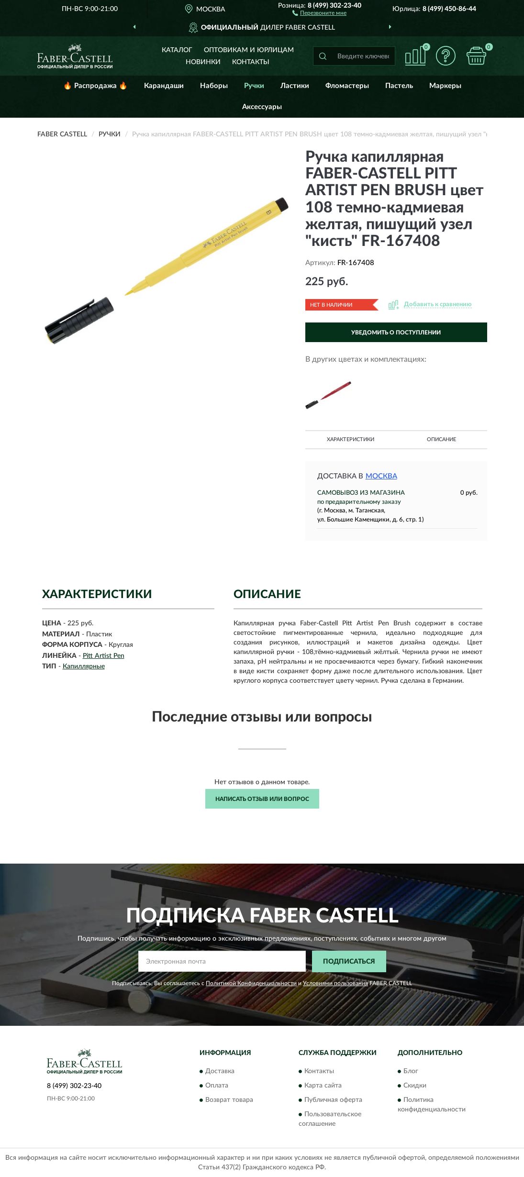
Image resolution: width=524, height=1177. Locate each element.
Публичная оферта (333, 1100)
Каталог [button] (177, 50)
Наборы (214, 85)
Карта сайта (323, 1086)
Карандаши (164, 85)
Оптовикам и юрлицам (249, 50)
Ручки (254, 85)
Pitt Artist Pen (103, 656)
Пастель (399, 85)
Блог (410, 1071)
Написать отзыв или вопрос (262, 799)
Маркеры (445, 85)
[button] (319, 12)
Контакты (250, 62)
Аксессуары (262, 107)
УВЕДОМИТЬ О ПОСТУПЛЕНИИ (396, 332)
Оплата (216, 1086)
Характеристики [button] (350, 439)
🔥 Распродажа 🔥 (95, 85)
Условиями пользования (335, 983)
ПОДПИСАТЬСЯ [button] (349, 961)
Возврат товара (229, 1100)
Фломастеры (347, 85)
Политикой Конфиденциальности (251, 983)
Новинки (203, 62)
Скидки (414, 1086)
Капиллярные (84, 666)
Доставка (219, 1071)
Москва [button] (381, 476)
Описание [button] (441, 439)
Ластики (294, 85)
